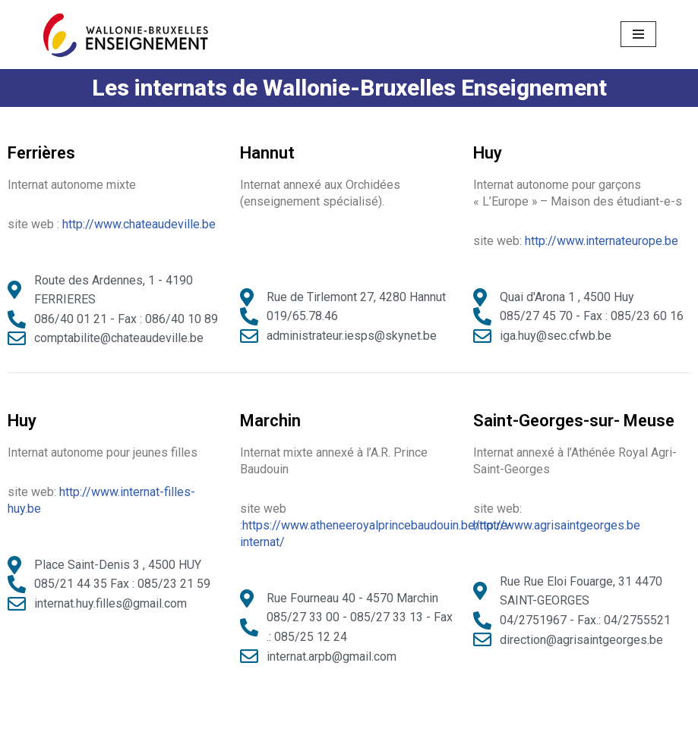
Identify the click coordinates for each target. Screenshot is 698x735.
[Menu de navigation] (638, 34)
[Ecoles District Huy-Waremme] (125, 34)
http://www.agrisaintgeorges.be (556, 525)
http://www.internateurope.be (601, 241)
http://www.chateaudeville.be (139, 224)
